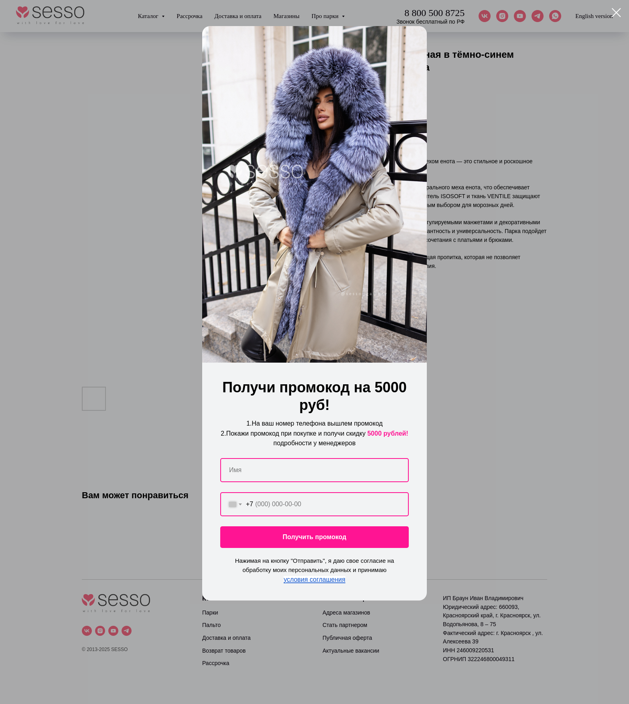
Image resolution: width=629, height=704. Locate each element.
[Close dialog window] (616, 12)
